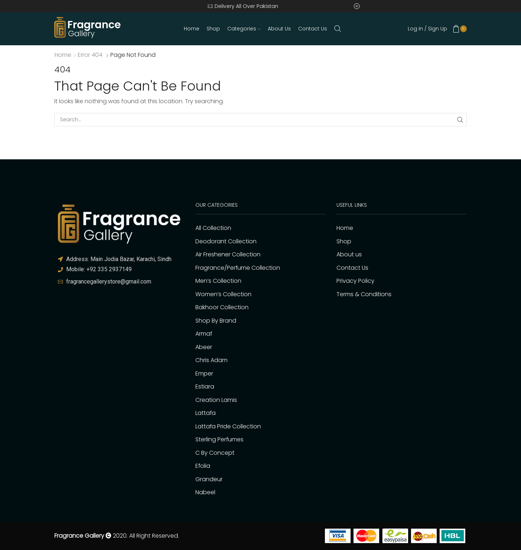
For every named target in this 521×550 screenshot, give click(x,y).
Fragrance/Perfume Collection (237, 268)
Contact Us (312, 28)
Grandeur (209, 479)
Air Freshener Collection (227, 254)
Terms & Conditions (363, 294)
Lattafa (205, 413)
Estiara (204, 386)
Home (191, 28)
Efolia (202, 466)
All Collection (213, 228)
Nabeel (205, 492)
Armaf (203, 333)
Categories (243, 28)
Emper (204, 373)
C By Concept (214, 453)
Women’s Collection (223, 294)
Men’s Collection (218, 281)
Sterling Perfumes (219, 439)
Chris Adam (211, 360)
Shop (213, 28)
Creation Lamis (216, 400)
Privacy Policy (355, 281)
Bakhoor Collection (222, 307)
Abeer (203, 347)
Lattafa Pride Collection (228, 426)
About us (279, 28)
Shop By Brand (215, 320)
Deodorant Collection (226, 241)
